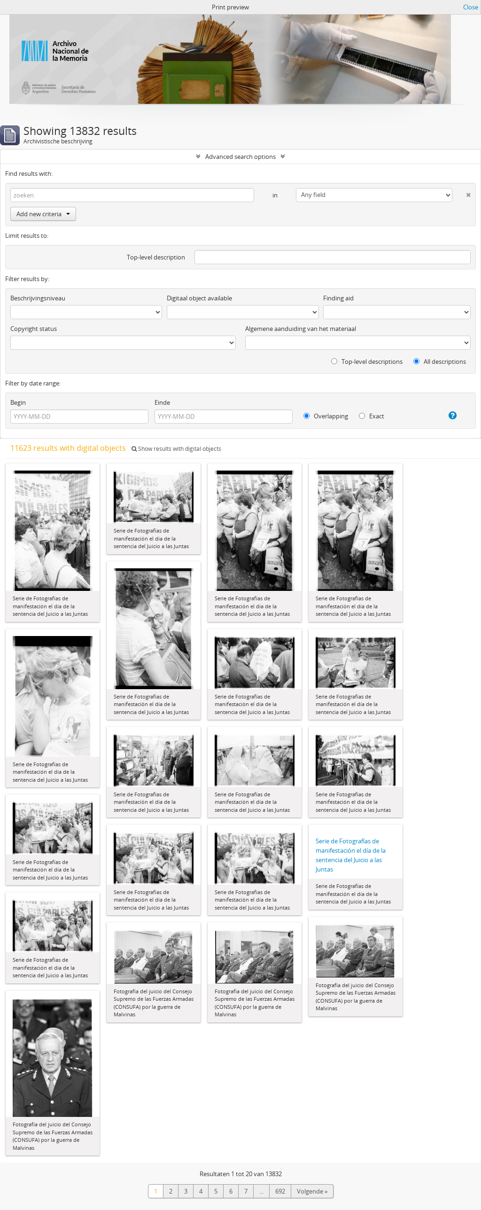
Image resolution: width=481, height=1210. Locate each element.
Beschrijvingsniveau (37, 298)
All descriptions (439, 361)
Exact (371, 416)
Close (470, 7)
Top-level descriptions (367, 361)
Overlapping (325, 416)
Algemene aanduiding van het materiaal (300, 328)
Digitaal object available (199, 298)
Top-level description (156, 257)
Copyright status (33, 328)
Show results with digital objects (176, 449)
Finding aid (338, 298)
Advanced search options (240, 156)
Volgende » (312, 1191)
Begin (18, 402)
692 (280, 1191)
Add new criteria (43, 214)
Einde (162, 402)
